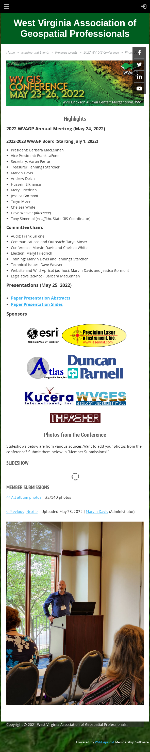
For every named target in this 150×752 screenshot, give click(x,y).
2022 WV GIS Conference (101, 52)
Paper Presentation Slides (37, 304)
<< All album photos (23, 497)
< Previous (15, 511)
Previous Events (66, 52)
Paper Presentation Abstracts (40, 298)
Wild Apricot (104, 742)
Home (10, 52)
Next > (32, 511)
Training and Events (35, 52)
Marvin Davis (97, 511)
